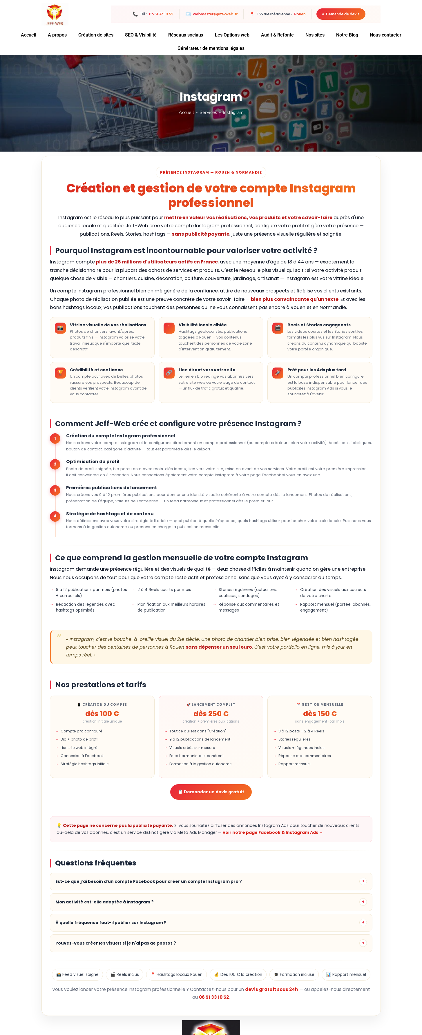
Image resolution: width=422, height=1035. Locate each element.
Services (208, 112)
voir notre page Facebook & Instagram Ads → (273, 832)
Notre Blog (347, 35)
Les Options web (232, 35)
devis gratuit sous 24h (271, 989)
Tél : (153, 14)
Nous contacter (385, 35)
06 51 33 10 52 (214, 997)
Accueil (28, 35)
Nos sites (315, 35)
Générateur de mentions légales (211, 48)
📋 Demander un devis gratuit (211, 792)
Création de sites (95, 35)
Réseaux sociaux (185, 35)
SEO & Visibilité (141, 35)
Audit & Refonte (277, 35)
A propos (57, 35)
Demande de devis (340, 14)
